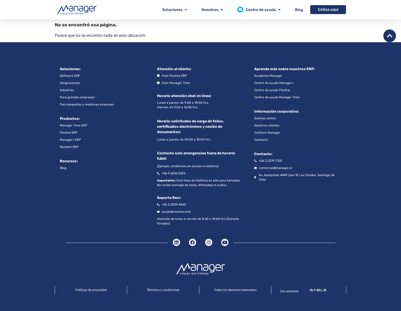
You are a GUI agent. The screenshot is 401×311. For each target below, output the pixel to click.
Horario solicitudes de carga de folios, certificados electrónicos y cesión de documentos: (190, 126)
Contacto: (263, 154)
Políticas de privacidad (91, 290)
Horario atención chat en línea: (184, 96)
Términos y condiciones (163, 290)
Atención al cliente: (174, 69)
